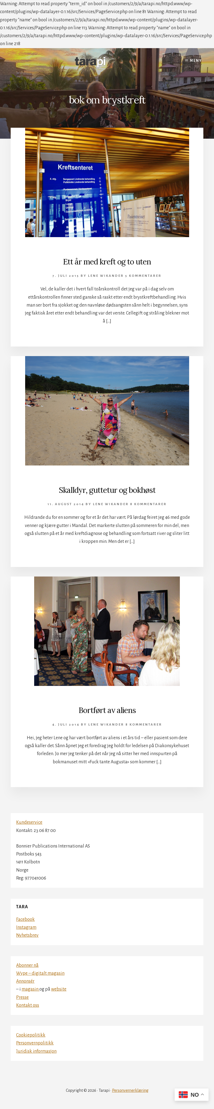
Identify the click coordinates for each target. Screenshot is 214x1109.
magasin (30, 989)
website (58, 989)
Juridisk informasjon (36, 1051)
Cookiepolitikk (30, 1035)
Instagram (26, 927)
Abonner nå (27, 965)
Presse (22, 997)
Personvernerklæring (130, 1090)
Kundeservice (29, 822)
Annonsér (25, 981)
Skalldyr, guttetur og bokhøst (107, 490)
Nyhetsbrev (27, 935)
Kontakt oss (27, 1005)
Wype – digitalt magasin (40, 973)
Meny (196, 61)
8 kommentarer (148, 504)
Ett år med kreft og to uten (107, 262)
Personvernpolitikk (35, 1043)
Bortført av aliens (107, 710)
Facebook (25, 919)
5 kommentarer (143, 276)
